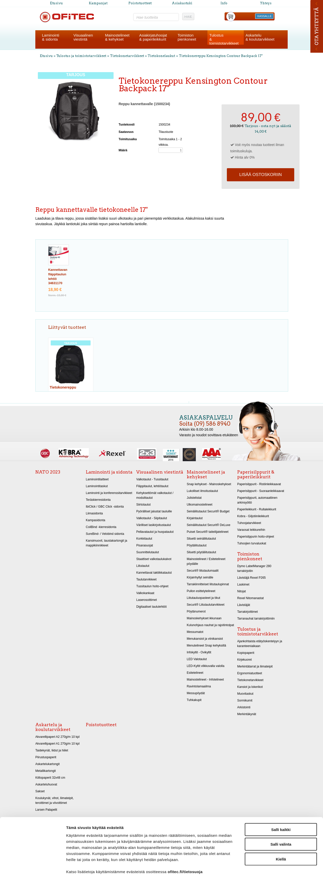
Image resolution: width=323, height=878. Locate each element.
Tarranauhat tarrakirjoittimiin (256, 618)
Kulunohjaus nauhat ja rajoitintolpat (210, 625)
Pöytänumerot (196, 611)
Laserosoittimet (146, 600)
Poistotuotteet (140, 3)
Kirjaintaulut (195, 518)
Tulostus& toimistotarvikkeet (224, 39)
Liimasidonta (94, 513)
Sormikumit (244, 700)
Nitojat (241, 591)
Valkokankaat (145, 593)
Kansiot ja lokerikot (250, 687)
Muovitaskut (245, 693)
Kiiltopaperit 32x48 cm (50, 777)
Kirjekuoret (244, 659)
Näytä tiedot (270, 868)
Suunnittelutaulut (147, 552)
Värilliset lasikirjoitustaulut (153, 525)
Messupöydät (196, 693)
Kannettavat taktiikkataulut (154, 572)
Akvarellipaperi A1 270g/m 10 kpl (57, 743)
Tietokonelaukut (161, 56)
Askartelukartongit (47, 764)
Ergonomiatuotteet (249, 673)
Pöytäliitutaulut (196, 545)
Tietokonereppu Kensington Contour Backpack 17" (221, 56)
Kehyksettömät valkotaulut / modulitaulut (154, 495)
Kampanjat (98, 3)
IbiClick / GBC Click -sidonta (105, 506)
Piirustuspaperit (45, 757)
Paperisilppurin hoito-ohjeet (255, 536)
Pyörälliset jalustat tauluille (154, 511)
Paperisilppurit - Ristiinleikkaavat (259, 484)
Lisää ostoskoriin (260, 174)
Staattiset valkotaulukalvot (153, 559)
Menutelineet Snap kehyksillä (206, 645)
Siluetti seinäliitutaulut (201, 538)
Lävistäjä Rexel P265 (251, 577)
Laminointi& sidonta (50, 37)
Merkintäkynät (246, 714)
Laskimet (243, 584)
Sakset (40, 791)
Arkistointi (243, 707)
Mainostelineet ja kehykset (206, 474)
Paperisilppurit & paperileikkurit (255, 474)
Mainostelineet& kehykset (117, 37)
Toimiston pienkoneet (249, 556)
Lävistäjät (243, 605)
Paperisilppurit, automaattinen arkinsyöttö (257, 500)
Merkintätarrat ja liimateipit (255, 666)
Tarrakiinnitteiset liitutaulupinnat (208, 584)
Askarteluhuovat (46, 784)
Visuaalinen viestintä (159, 472)
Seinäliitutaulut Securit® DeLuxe (208, 525)
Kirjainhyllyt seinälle (200, 577)
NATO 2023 (47, 472)
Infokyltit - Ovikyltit (199, 652)
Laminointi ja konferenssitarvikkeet (109, 493)
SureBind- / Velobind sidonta (105, 534)
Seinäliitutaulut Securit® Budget (208, 511)
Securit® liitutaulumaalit (203, 570)
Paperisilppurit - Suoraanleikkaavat (260, 491)
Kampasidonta (95, 520)
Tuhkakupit (194, 700)
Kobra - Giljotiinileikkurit (253, 516)
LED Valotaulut (197, 659)
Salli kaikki (281, 805)
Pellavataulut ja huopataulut (155, 532)
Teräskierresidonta (98, 500)
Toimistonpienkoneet (187, 37)
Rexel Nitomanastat (250, 598)
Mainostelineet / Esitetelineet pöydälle (206, 561)
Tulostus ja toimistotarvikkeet (81, 56)
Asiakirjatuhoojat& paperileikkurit (153, 37)
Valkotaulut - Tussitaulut (152, 479)
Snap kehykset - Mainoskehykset (209, 484)
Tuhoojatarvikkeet (249, 523)
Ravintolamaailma (199, 686)
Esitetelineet (195, 673)
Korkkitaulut (144, 538)
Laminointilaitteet (97, 479)
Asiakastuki (182, 3)
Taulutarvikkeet (146, 579)
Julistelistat (194, 498)
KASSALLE (264, 16)
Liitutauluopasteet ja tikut (203, 598)
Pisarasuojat (144, 545)
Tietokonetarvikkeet (127, 56)
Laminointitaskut (97, 486)
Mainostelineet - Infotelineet (205, 679)
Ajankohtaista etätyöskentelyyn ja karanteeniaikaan (259, 643)
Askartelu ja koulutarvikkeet (52, 727)
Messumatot (195, 632)
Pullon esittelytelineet (201, 591)
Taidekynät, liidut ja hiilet (51, 750)
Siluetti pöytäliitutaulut (201, 552)
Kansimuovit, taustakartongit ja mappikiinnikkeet (106, 543)
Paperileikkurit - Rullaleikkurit (256, 509)
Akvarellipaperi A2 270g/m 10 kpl (57, 737)
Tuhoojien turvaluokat (251, 543)
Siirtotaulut (143, 504)
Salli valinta (281, 820)
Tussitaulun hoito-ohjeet (152, 586)
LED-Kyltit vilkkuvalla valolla (205, 666)
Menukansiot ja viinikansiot (205, 638)
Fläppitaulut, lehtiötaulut (152, 486)
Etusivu (56, 3)
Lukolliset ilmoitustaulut (202, 491)
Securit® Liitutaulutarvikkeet (205, 604)
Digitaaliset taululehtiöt (151, 606)
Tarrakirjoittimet (247, 611)
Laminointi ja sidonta (109, 472)
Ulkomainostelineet (199, 504)
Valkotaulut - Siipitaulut (151, 518)
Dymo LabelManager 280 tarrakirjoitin (254, 568)
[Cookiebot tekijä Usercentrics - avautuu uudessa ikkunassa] (33, 868)
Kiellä (281, 835)
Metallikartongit (45, 771)
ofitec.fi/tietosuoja (185, 847)
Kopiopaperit (245, 653)
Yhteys (266, 3)
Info (224, 3)
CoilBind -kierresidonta (101, 527)
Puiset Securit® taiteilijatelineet (207, 532)
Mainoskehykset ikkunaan (204, 618)
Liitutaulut (142, 566)
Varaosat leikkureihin (251, 530)
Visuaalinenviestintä (83, 37)
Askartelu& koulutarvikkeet (260, 37)
